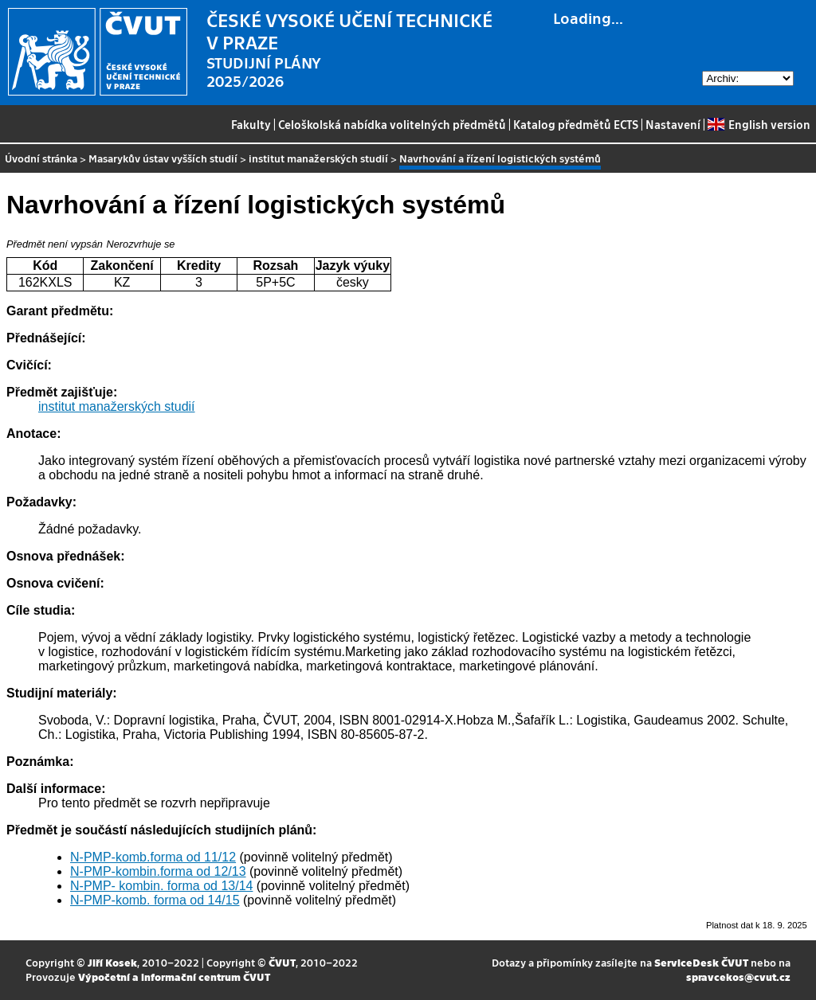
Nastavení (672, 124)
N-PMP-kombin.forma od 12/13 (158, 871)
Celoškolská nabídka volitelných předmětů (392, 124)
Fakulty (251, 124)
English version (759, 124)
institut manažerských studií (318, 158)
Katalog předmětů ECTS (575, 124)
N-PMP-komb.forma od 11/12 (153, 857)
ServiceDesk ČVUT (701, 962)
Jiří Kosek (112, 962)
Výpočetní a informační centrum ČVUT (174, 976)
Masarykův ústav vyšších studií (162, 158)
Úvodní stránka (41, 158)
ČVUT (282, 962)
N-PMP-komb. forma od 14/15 (155, 900)
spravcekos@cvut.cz (738, 976)
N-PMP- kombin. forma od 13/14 (161, 886)
